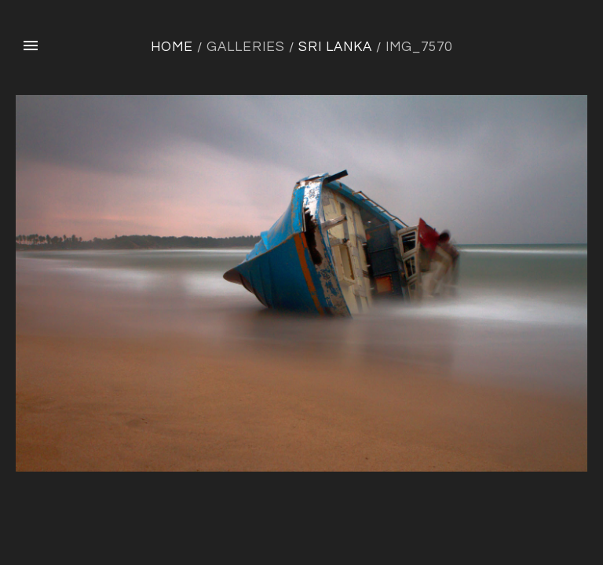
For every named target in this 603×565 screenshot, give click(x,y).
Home (172, 47)
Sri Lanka (335, 47)
